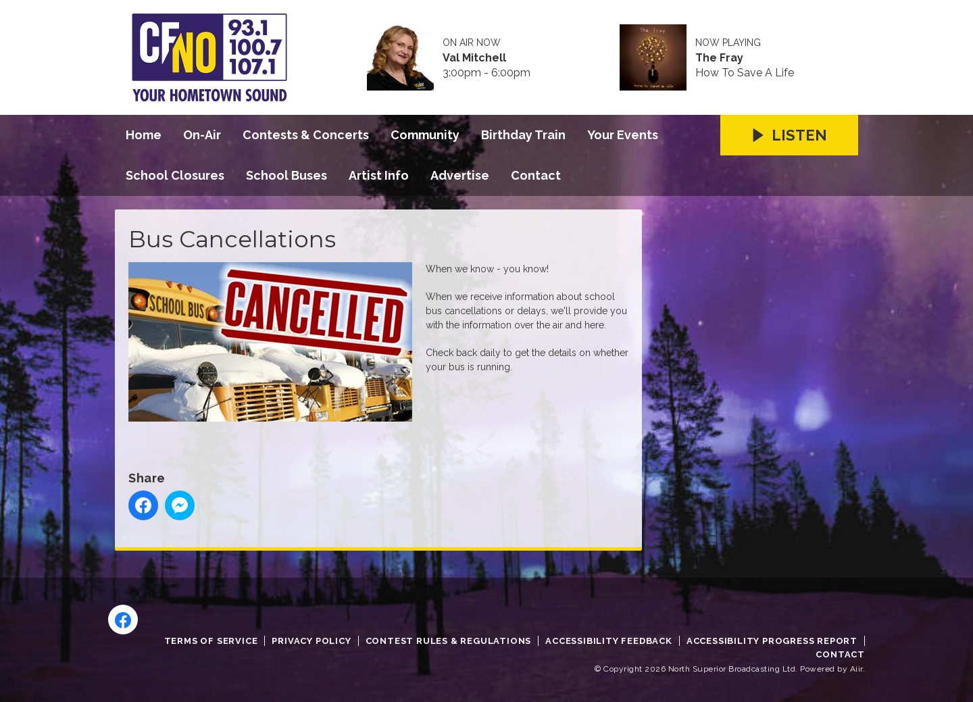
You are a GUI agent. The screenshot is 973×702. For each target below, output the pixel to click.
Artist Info (379, 175)
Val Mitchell (474, 58)
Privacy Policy (311, 641)
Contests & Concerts (306, 135)
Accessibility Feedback (608, 641)
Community (425, 135)
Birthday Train (523, 135)
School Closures (175, 175)
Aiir (856, 669)
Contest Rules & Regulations (449, 641)
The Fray (719, 58)
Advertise (459, 175)
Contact (536, 175)
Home (143, 135)
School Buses (286, 175)
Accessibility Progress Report (772, 641)
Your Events (622, 135)
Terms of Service (211, 641)
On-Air (202, 135)
